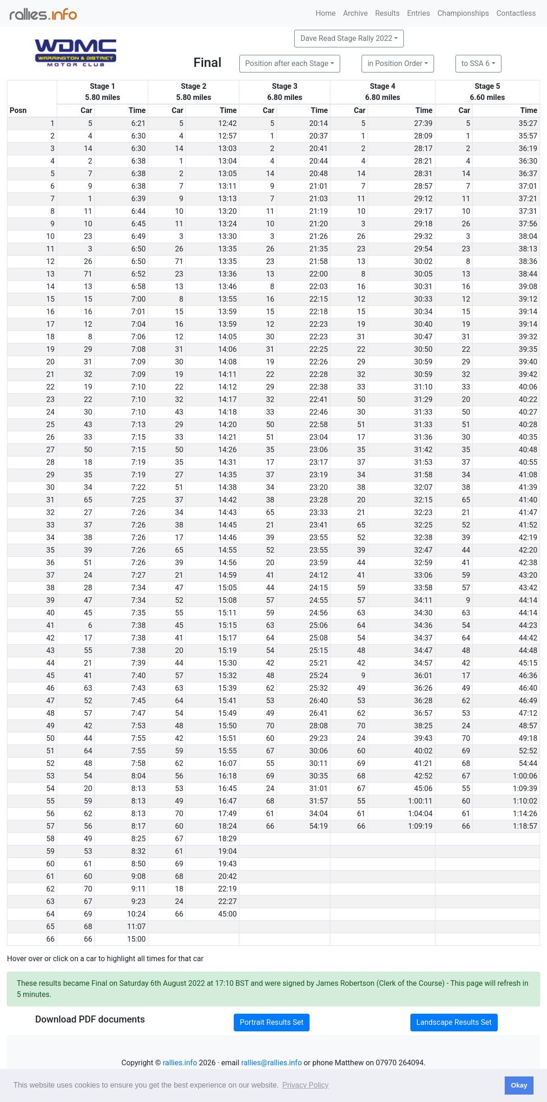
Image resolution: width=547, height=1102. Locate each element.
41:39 (528, 487)
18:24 (227, 826)
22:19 (227, 888)
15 (88, 299)
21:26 (319, 236)
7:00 (139, 299)
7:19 (139, 462)
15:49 (227, 713)
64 (361, 625)
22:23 (319, 324)
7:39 (139, 663)
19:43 (227, 863)
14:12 (227, 387)
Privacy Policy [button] (305, 1085)
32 (88, 374)
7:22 (139, 487)
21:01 (319, 186)
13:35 (227, 248)
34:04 (319, 813)
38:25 (423, 725)
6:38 (139, 161)
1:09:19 (420, 826)
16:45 (227, 788)
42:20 (528, 550)
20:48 (319, 173)
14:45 (227, 525)
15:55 (227, 750)
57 (466, 587)
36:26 (423, 688)
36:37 (528, 173)
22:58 (319, 424)
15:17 (227, 637)
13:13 (227, 198)
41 (466, 562)
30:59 (423, 361)
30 (270, 336)
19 (361, 324)
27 (179, 474)
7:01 (139, 311)
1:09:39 (525, 788)
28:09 (423, 136)
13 (361, 261)
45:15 (528, 663)
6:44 (139, 211)
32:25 (423, 525)
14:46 (227, 537)
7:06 (139, 336)
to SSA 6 (475, 63)
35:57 (528, 136)
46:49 (528, 700)
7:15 (139, 437)
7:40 (139, 675)
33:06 (423, 575)
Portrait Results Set (271, 1022)
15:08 (227, 600)
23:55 (319, 537)
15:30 (227, 663)
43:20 (528, 575)
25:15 (319, 650)
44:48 (528, 650)
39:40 (528, 361)
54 (466, 625)
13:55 (227, 299)
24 (88, 575)
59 (466, 575)
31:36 (423, 437)
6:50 (139, 248)
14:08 (227, 361)
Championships (463, 13)
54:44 (528, 763)
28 (88, 587)
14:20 (227, 424)
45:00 (227, 914)
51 (361, 424)
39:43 (423, 738)
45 (88, 612)
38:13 (528, 248)
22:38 (319, 387)
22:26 (319, 361)
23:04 (319, 437)
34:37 (423, 637)
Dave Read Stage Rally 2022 (346, 38)
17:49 (227, 813)
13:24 (227, 223)
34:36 (423, 625)
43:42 (528, 587)
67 (270, 750)
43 (179, 412)
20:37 (319, 136)
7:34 (139, 587)
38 (361, 487)
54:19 (319, 826)
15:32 (227, 675)
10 (179, 211)
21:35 (319, 248)
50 (361, 399)
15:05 (227, 587)
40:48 (528, 449)
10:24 (136, 914)
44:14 (528, 600)
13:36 (227, 274)
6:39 (139, 198)
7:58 (139, 763)
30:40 (423, 324)
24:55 (319, 600)
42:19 (528, 537)
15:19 (227, 650)
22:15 (319, 299)
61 (270, 813)
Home (326, 13)
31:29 (423, 399)
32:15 (423, 499)
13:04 (227, 161)
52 (466, 525)
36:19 (528, 148)
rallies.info (180, 1062)
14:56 (227, 562)
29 (88, 349)
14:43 (227, 512)
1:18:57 (525, 826)
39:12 (528, 299)
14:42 (227, 499)
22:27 (227, 901)
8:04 (139, 776)
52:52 (528, 750)
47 (179, 587)
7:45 (139, 700)
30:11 (319, 763)
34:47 (423, 650)
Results (387, 13)
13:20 (227, 211)
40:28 (528, 424)
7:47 (139, 713)
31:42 (423, 449)
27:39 (423, 123)
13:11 (227, 186)
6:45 (139, 223)
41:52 (528, 525)
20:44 (319, 161)
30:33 (423, 299)
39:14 (528, 311)
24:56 (319, 612)
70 (270, 725)
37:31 (528, 211)
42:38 (528, 562)
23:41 (319, 525)
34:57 (423, 663)
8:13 (139, 788)
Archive (355, 13)
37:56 (528, 223)
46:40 (528, 688)
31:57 (319, 801)
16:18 (227, 776)
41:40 (528, 499)
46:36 (528, 675)
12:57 (227, 136)
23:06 (319, 449)
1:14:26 (525, 813)
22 (361, 349)
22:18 (319, 311)
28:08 (319, 725)
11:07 (136, 926)
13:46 (227, 286)
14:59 (227, 575)
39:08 (528, 286)
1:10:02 (525, 801)
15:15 (227, 625)
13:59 (227, 311)
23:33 (319, 512)
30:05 (423, 274)
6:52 (139, 274)
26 (466, 223)
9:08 (139, 876)
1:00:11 (420, 801)
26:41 (319, 713)
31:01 (319, 788)
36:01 (423, 675)
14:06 (227, 349)
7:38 (139, 625)
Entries (418, 13)
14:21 (227, 437)
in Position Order (395, 63)
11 (361, 198)
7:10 (139, 387)
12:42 (227, 123)
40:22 (528, 399)
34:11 (423, 600)
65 (88, 499)
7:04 (139, 324)
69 (466, 750)
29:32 (423, 236)
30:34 (423, 311)
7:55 (139, 738)
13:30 (227, 236)
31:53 (423, 462)
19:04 (227, 851)
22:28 (319, 374)
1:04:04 (420, 813)
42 (270, 663)
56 (179, 776)
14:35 (227, 474)
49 (361, 688)
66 (270, 826)
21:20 (319, 223)
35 (270, 449)
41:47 (528, 512)
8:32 (139, 851)
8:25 (139, 838)
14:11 (227, 374)
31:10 (423, 387)
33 (361, 387)
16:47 (227, 801)
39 (270, 537)
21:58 (319, 261)
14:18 (227, 412)
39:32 (528, 336)
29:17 (423, 211)
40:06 (528, 387)
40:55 (528, 462)
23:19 (319, 474)
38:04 (528, 236)
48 (361, 650)
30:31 (423, 286)
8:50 (139, 863)
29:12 (423, 198)
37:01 (528, 186)
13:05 (227, 173)
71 (179, 261)
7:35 (139, 612)
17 (361, 437)
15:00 (136, 939)
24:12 (319, 575)
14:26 (227, 449)
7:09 (139, 361)
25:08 (319, 637)
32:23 (423, 512)
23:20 (319, 487)
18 (88, 462)
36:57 (423, 713)
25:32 (319, 688)
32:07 (423, 487)
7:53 (139, 725)
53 (270, 700)
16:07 (227, 763)
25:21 (319, 663)
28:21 (423, 161)
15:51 (227, 738)
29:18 (423, 223)
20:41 (319, 148)
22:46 (319, 412)
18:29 (227, 838)
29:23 (319, 738)
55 (179, 612)
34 (361, 474)
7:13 (139, 424)
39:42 (528, 374)
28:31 (423, 173)
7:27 (139, 575)
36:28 (423, 700)
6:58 (139, 286)
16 (361, 286)
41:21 (423, 763)
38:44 (528, 274)
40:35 (528, 437)
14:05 (227, 336)
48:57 (528, 725)
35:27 (528, 123)
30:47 (423, 336)
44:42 (528, 637)
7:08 (139, 349)
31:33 (423, 412)
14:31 (227, 462)
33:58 (423, 587)
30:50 (423, 349)
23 (88, 236)
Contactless (516, 13)
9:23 (139, 901)
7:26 (139, 512)
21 (361, 512)
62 (270, 688)
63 (361, 612)
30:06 (319, 750)
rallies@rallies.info (271, 1062)
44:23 (528, 625)
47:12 (528, 713)
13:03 (227, 148)
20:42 (227, 876)
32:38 (423, 537)
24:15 (319, 587)
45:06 (423, 788)
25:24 (319, 675)
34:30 (423, 612)
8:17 (139, 826)
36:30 (528, 161)
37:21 (528, 198)
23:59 (319, 562)
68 (466, 763)
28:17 (423, 148)
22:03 (319, 286)
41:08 (528, 474)
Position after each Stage (287, 63)
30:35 (319, 776)
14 (88, 148)
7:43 (139, 688)
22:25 (319, 349)
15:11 (227, 612)
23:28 (319, 499)
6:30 (139, 136)
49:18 (528, 738)
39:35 (528, 349)
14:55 (227, 550)
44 (466, 550)
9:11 (139, 888)
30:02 (423, 261)
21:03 (319, 198)
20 (466, 399)
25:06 (319, 625)
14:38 (227, 487)
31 (361, 336)
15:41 (227, 700)
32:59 (423, 562)
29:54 (423, 248)
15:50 (227, 725)
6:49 (139, 236)
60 (270, 738)
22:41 (319, 399)
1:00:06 (525, 776)
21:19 (319, 211)
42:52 (423, 776)
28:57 (423, 186)
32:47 (423, 550)
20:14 (319, 123)
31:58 (423, 474)
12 (361, 299)
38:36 (528, 261)
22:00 (319, 274)
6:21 (139, 123)
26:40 (319, 700)
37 (361, 462)
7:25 (139, 499)
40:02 (423, 750)
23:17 (319, 462)
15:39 (227, 688)
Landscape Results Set (454, 1022)
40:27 (528, 412)
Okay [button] (519, 1085)
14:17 (227, 399)
